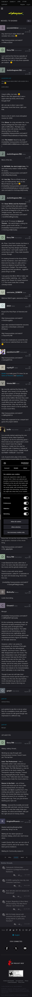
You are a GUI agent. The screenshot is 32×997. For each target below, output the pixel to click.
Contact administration (8, 980)
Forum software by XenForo (14, 995)
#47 (27, 295)
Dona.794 (10, 50)
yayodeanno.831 (13, 352)
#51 (28, 383)
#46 (27, 237)
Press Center (21, 982)
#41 (27, 31)
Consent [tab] (6, 468)
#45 (27, 201)
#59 (27, 742)
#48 (27, 306)
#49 (27, 355)
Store (24, 1)
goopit (9, 691)
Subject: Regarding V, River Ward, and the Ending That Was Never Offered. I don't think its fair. (17, 904)
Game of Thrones (7, 376)
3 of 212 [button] (16, 857)
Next (22, 857)
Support (4, 4)
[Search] (29, 21)
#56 (27, 592)
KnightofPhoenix (13, 821)
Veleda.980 (11, 383)
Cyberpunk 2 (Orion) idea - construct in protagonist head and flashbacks (17, 869)
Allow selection (16, 527)
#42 (27, 50)
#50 (27, 367)
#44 (27, 157)
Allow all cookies (16, 521)
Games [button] (12, 1)
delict (9, 306)
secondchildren (13, 28)
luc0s (9, 430)
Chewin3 (10, 606)
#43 (27, 73)
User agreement (19, 980)
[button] (2, 8)
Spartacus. (19, 376)
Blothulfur (10, 592)
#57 (27, 605)
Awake (4, 373)
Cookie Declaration (12, 982)
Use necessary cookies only (15, 532)
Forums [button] (4, 1)
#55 (27, 557)
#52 (27, 429)
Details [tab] (16, 468)
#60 (27, 821)
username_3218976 (14, 292)
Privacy (26, 980)
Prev (9, 857)
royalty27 (10, 368)
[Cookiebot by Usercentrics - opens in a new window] (22, 463)
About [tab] (25, 468)
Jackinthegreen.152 (14, 70)
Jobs (18, 1)
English (16, 935)
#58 (27, 691)
